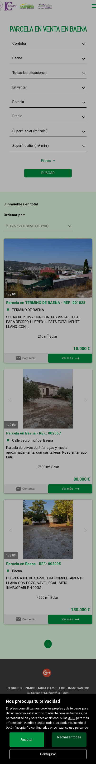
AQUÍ (71, 718)
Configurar (48, 754)
